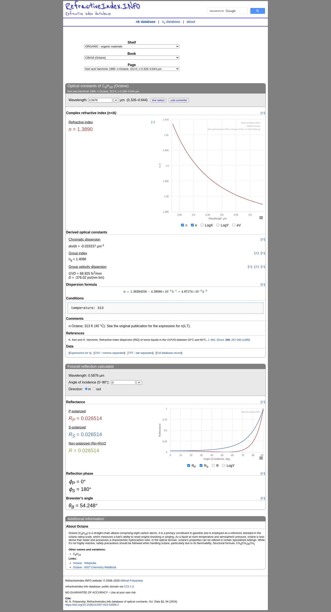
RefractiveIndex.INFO (102, 6)
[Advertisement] (234, 54)
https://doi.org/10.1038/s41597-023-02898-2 (92, 605)
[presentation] (165, 291)
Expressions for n (80, 353)
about (191, 21)
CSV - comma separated (109, 353)
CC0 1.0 (129, 587)
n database (171, 21)
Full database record (169, 353)
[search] (227, 11)
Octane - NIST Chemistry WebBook (94, 568)
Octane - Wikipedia (84, 563)
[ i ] (263, 112)
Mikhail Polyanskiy (132, 581)
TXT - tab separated (140, 353)
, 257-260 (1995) (229, 340)
